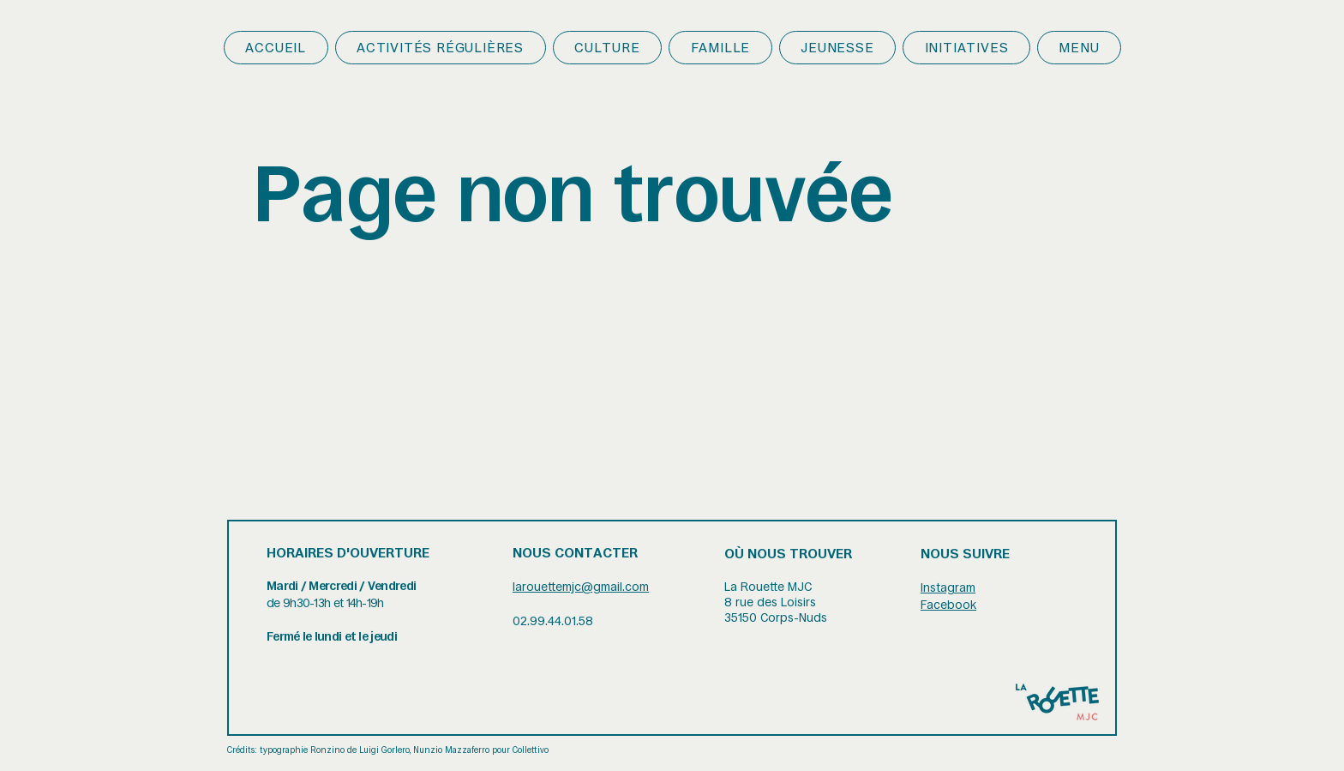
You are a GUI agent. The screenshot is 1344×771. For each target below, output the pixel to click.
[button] (440, 47)
